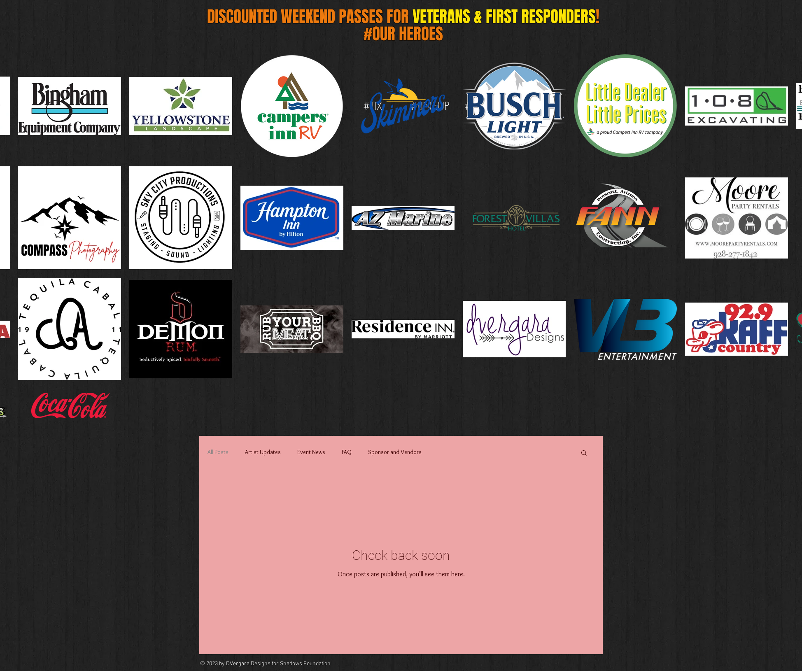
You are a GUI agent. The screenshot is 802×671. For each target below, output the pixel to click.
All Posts (217, 452)
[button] (584, 453)
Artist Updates (263, 452)
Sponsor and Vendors (395, 452)
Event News (311, 452)
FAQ (347, 452)
